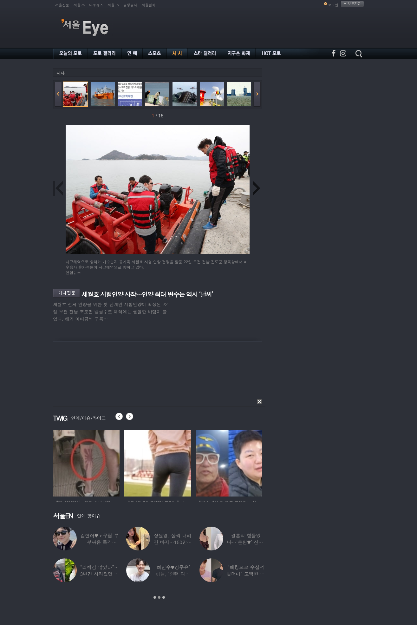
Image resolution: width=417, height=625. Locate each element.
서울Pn (79, 5)
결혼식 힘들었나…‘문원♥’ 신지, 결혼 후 (246, 542)
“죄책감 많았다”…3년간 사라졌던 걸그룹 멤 (99, 574)
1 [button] (154, 597)
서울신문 (62, 5)
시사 (60, 73)
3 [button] (163, 597)
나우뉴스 (96, 5)
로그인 (333, 5)
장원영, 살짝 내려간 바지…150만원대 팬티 (173, 542)
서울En (113, 5)
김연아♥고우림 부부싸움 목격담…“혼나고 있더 (99, 542)
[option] (86, 462)
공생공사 (130, 5)
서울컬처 (149, 5)
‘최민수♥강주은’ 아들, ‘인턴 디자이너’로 (172, 574)
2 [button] (159, 597)
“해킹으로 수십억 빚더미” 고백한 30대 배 (245, 574)
